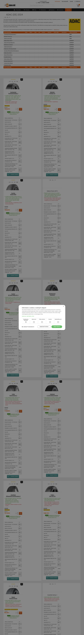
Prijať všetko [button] (57, 326)
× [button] (63, 306)
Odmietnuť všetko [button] (44, 326)
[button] (42, 316)
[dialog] (42, 317)
